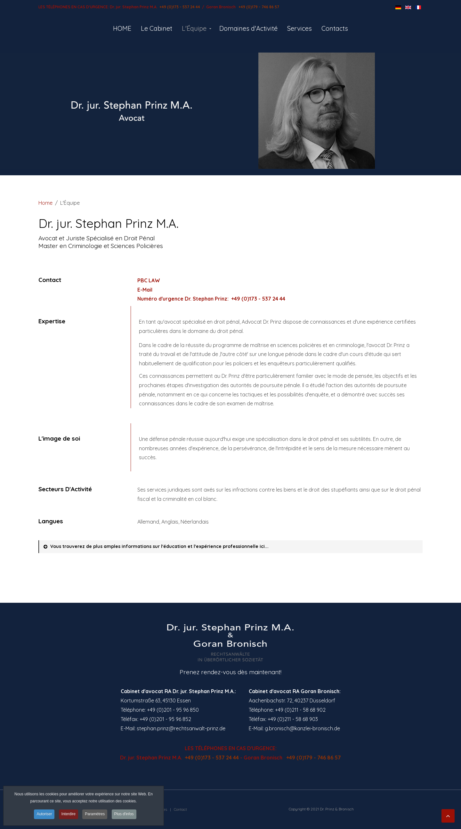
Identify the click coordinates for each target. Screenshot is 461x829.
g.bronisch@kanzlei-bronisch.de (302, 728)
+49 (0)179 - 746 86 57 (258, 6)
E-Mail (144, 289)
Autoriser (44, 814)
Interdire (68, 814)
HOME (122, 28)
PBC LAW (148, 280)
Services (299, 28)
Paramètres (95, 814)
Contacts (334, 28)
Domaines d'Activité (248, 28)
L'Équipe (194, 28)
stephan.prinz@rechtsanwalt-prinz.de (181, 728)
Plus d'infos (124, 814)
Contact (180, 809)
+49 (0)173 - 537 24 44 (179, 6)
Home (45, 203)
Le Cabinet (156, 28)
